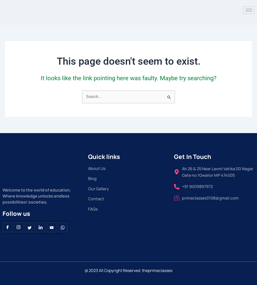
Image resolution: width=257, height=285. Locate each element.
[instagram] (19, 227)
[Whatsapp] (63, 227)
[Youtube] (52, 227)
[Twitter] (30, 227)
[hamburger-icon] (248, 10)
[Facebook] (8, 227)
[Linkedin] (41, 227)
